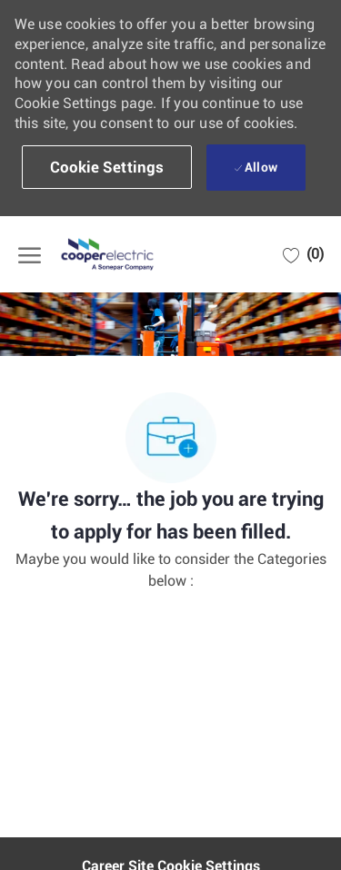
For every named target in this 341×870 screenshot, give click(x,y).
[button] (107, 167)
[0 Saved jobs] (303, 254)
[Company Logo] (109, 254)
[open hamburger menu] (29, 254)
